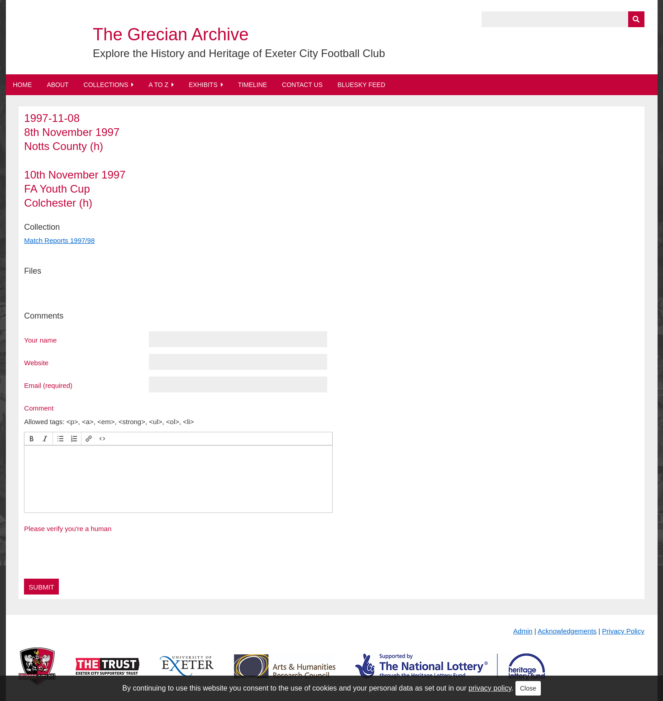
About (57, 84)
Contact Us (302, 84)
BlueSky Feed (362, 84)
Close (528, 688)
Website (36, 362)
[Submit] (636, 19)
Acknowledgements (567, 631)
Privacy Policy (623, 631)
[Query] (563, 19)
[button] (31, 438)
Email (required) (48, 385)
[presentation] (32, 439)
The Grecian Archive (170, 34)
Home (22, 84)
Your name (40, 339)
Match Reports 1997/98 (59, 240)
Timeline (252, 84)
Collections (106, 84)
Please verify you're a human (67, 528)
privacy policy (489, 688)
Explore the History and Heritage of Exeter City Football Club (239, 53)
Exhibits (203, 84)
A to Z (158, 84)
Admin (523, 631)
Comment (38, 407)
